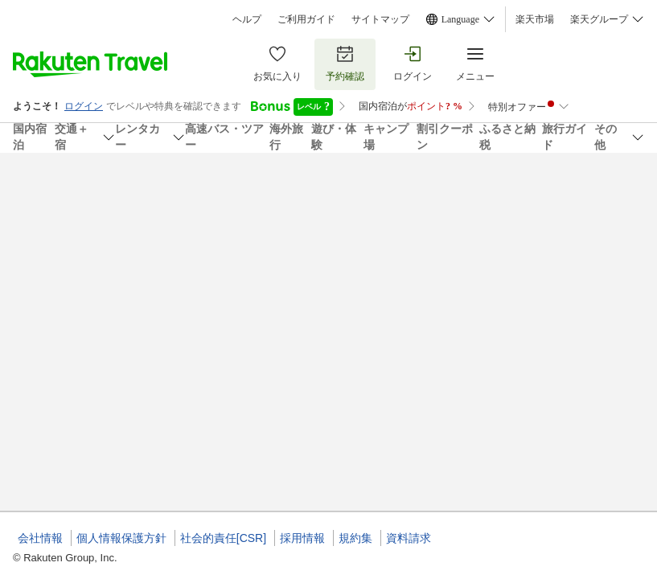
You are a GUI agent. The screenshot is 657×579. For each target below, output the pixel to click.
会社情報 (40, 538)
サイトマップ (380, 19)
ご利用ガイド (306, 19)
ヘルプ (246, 19)
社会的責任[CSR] (223, 538)
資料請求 (408, 538)
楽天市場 (534, 19)
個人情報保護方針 (121, 538)
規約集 (355, 538)
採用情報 (302, 538)
